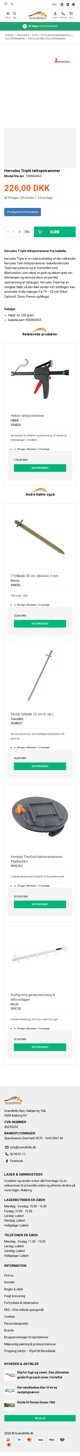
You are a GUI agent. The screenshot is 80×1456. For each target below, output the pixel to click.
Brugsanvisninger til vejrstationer (26, 1337)
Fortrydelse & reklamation (21, 1303)
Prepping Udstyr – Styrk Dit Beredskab (29, 1351)
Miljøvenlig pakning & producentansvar (30, 1344)
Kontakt (9, 1282)
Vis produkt (40, 468)
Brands (9, 1330)
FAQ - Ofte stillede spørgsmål (24, 1310)
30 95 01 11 (11, 3)
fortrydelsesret (40, 26)
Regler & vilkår (13, 1289)
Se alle (40, 1418)
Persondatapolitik (16, 1323)
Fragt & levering (14, 1296)
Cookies (9, 1316)
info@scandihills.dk (5, 3)
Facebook (13, 1161)
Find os (9, 1275)
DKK (54, 4)
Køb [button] (49, 232)
